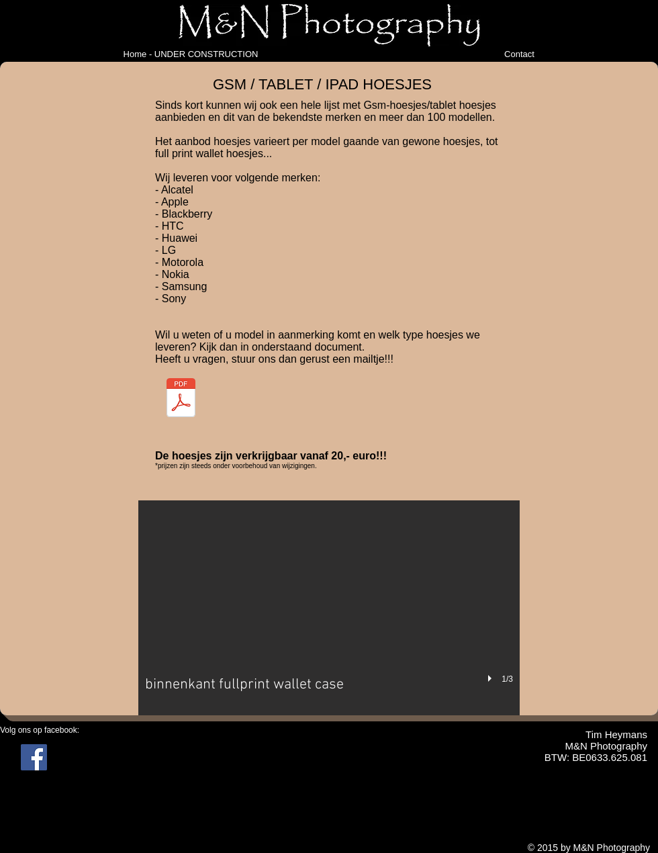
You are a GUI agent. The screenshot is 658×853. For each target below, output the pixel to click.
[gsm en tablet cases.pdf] (181, 399)
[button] (329, 607)
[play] (491, 678)
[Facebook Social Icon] (34, 757)
